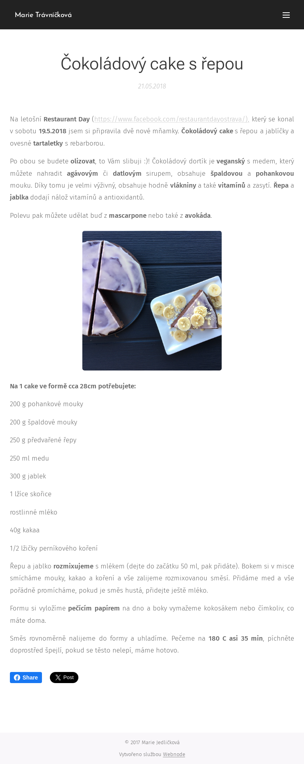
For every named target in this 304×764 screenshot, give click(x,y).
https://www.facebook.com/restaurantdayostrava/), (171, 119)
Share (26, 677)
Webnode (174, 754)
